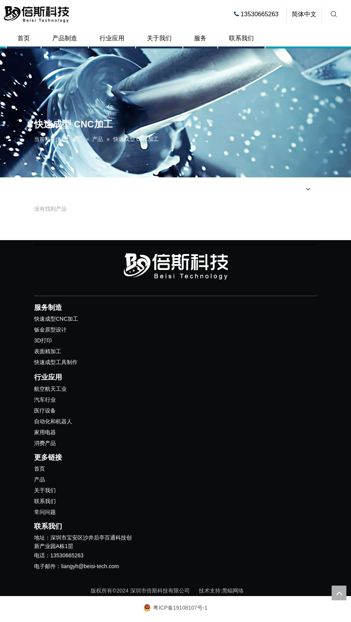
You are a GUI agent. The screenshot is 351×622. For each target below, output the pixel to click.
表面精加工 (47, 351)
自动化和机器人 (53, 421)
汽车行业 (45, 400)
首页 (23, 38)
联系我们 (241, 38)
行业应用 (112, 38)
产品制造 (64, 38)
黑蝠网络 (233, 591)
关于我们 (159, 38)
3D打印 (43, 340)
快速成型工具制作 (55, 362)
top (339, 593)
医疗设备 (45, 410)
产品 (39, 479)
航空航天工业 (50, 389)
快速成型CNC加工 (56, 319)
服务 (200, 38)
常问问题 (45, 512)
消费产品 (45, 443)
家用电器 (45, 432)
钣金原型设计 (50, 329)
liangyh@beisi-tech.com (90, 566)
